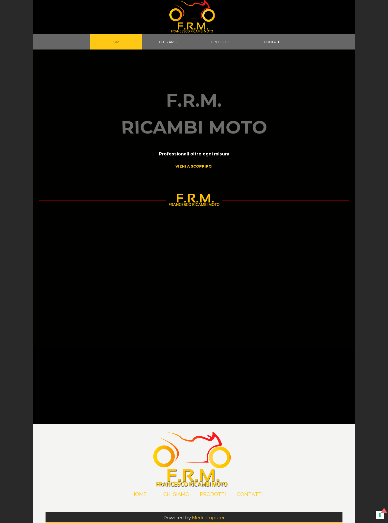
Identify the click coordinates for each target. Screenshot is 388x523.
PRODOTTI (220, 42)
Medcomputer (208, 518)
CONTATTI (272, 42)
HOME (116, 42)
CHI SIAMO (168, 42)
